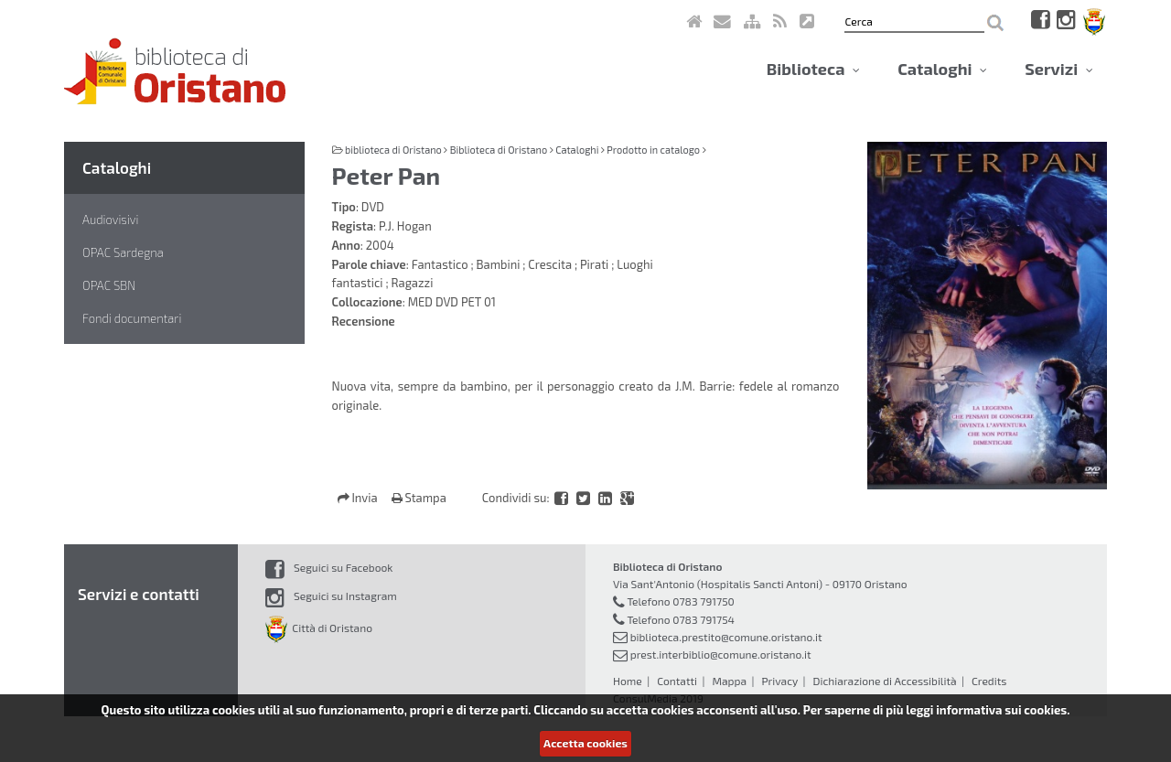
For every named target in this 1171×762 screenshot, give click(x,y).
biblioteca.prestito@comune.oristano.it (726, 636)
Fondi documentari (131, 318)
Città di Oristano (318, 627)
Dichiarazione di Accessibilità (884, 680)
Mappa (729, 680)
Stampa (419, 497)
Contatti (677, 680)
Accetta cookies (585, 742)
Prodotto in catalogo (653, 150)
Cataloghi (942, 69)
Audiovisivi (110, 219)
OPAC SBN (108, 285)
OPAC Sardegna (123, 252)
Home (627, 680)
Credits (989, 680)
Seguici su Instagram (331, 595)
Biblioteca (813, 69)
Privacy (779, 680)
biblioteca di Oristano (393, 150)
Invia (359, 497)
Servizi (1059, 69)
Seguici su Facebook (328, 567)
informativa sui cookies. (1002, 710)
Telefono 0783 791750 (680, 601)
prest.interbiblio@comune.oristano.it (720, 654)
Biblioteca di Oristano (498, 150)
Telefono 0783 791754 (681, 619)
